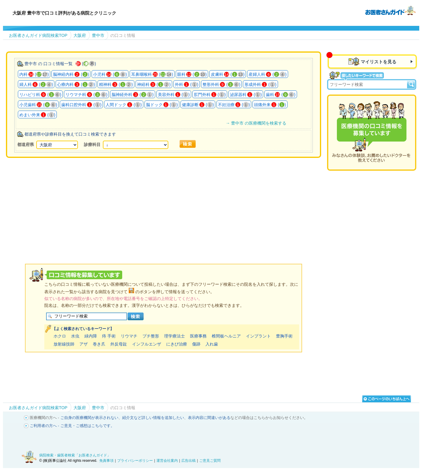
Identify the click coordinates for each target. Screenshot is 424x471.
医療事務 (198, 336)
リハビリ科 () (40, 94)
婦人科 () (36, 84)
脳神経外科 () (132, 94)
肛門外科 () (210, 94)
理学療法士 (174, 336)
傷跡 (196, 344)
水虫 (75, 336)
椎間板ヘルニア (226, 336)
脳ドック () (162, 104)
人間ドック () (124, 104)
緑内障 (90, 336)
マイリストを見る (378, 61)
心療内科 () (76, 84)
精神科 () (116, 84)
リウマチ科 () (86, 94)
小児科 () (110, 74)
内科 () (34, 74)
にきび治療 (176, 344)
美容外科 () (174, 94)
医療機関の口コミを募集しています (371, 133)
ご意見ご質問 (210, 461)
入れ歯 (211, 344)
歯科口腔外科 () (81, 104)
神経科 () (154, 84)
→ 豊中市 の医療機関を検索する (256, 123)
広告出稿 (188, 461)
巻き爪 (99, 344)
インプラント (258, 336)
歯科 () (280, 94)
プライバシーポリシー (135, 461)
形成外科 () (260, 84)
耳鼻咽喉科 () (152, 74)
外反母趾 (118, 344)
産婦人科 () (267, 74)
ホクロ (60, 336)
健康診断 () (198, 104)
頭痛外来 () (270, 104)
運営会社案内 (167, 461)
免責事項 (106, 461)
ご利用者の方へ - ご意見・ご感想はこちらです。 (72, 425)
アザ (83, 344)
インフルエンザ (146, 344)
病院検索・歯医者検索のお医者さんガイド (390, 10)
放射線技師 (64, 344)
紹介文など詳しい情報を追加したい (153, 417)
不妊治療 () (234, 104)
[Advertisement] (163, 203)
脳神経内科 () (71, 74)
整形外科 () (221, 84)
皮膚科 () (227, 74)
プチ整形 (150, 336)
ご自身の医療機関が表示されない (89, 417)
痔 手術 (109, 336)
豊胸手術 (284, 336)
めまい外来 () (37, 114)
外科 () (186, 84)
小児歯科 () (38, 104)
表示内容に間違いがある (209, 417)
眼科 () (192, 74)
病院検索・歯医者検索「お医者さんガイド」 (75, 455)
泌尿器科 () (246, 94)
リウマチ (129, 336)
